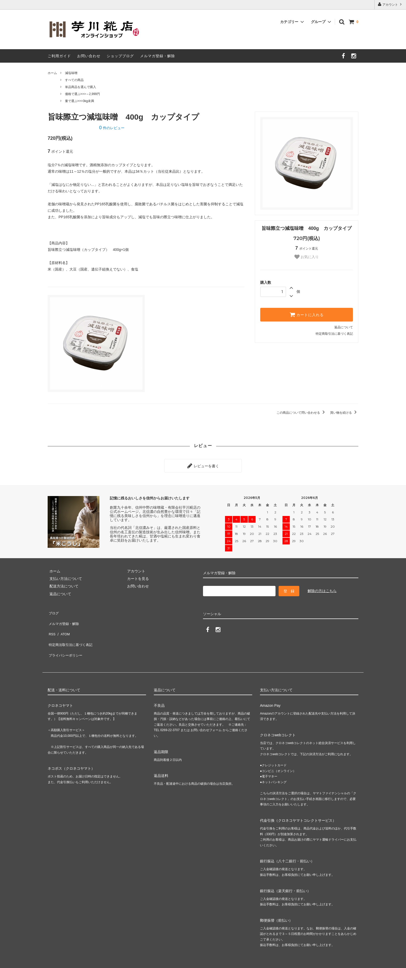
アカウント (390, 4)
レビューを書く (203, 465)
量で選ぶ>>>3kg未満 (79, 101)
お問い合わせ (88, 56)
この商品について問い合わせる (302, 412)
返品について (343, 327)
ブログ (53, 610)
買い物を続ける (344, 412)
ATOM (63, 625)
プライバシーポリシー (66, 640)
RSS (51, 625)
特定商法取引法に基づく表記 (71, 633)
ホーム (52, 73)
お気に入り (306, 256)
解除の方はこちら (322, 589)
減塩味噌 (71, 73)
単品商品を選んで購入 (80, 87)
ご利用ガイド (59, 56)
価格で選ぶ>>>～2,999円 (82, 94)
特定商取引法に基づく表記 (334, 334)
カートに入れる (306, 314)
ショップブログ (120, 56)
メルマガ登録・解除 (157, 56)
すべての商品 (74, 80)
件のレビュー (112, 128)
